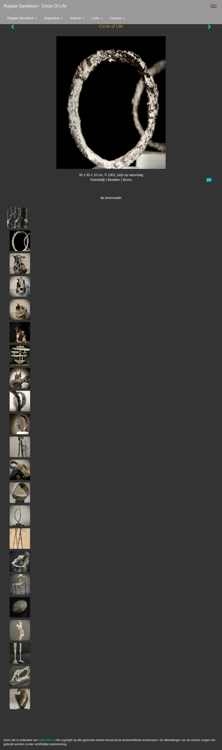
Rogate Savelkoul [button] (22, 18)
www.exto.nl (46, 740)
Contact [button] (117, 18)
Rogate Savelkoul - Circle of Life (35, 6)
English (213, 6)
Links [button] (97, 18)
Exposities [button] (53, 18)
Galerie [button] (77, 18)
